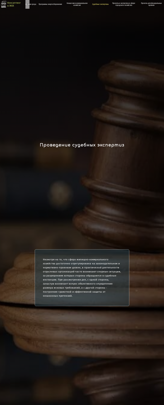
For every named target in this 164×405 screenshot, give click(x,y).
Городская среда (29, 4)
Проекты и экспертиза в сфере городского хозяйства (123, 4)
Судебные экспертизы (100, 4)
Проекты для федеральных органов (151, 4)
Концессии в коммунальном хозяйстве (77, 4)
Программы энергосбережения (50, 4)
